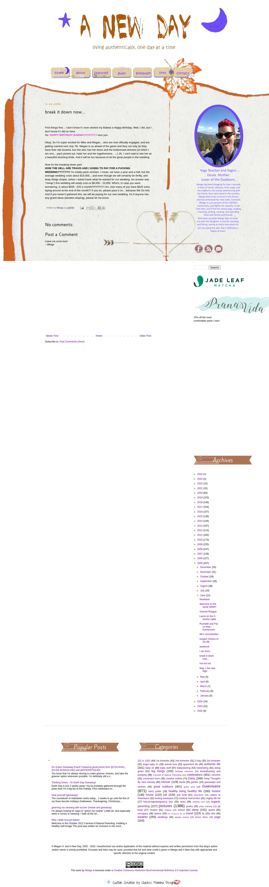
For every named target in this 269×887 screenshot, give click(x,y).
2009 (200, 544)
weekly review (182, 817)
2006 (200, 558)
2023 (200, 479)
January (204, 695)
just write (182, 795)
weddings (162, 817)
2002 (200, 710)
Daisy (191, 778)
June (203, 595)
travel (189, 813)
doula (182, 782)
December (206, 567)
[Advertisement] (207, 389)
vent (213, 813)
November (206, 572)
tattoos (157, 813)
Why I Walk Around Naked (66, 820)
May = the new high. (207, 669)
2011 (200, 535)
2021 (200, 488)
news (182, 801)
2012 (200, 530)
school (181, 810)
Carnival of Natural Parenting (167, 775)
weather (143, 817)
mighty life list (213, 798)
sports (211, 810)
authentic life (212, 764)
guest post (189, 787)
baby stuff (165, 768)
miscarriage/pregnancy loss (158, 801)
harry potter (154, 791)
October (204, 576)
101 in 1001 (144, 760)
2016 (200, 511)
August (204, 586)
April (202, 681)
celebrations (195, 774)
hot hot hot (205, 663)
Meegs (88, 870)
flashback (204, 599)
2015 (200, 516)
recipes (153, 810)
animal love (170, 764)
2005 (200, 563)
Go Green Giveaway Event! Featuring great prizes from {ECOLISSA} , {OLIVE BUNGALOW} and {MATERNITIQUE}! (89, 768)
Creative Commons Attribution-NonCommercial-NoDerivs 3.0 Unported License (155, 870)
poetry (189, 806)
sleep (195, 809)
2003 (200, 706)
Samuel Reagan (208, 611)
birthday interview (184, 771)
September (206, 581)
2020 (200, 493)
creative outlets (174, 778)
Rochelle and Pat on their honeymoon (208, 626)
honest (216, 791)
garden (194, 782)
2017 (200, 507)
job (165, 794)
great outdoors (163, 786)
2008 (200, 549)
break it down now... (206, 657)
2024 (200, 474)
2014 (200, 521)
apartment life (190, 764)
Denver (165, 782)
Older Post (145, 335)
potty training (205, 806)
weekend (204, 646)
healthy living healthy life (185, 791)
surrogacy (143, 813)
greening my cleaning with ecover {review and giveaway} (82, 807)
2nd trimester (182, 760)
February (205, 691)
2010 (200, 539)
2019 (200, 497)
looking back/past (164, 798)
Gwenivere (211, 786)
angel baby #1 (150, 764)
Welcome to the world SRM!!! (207, 605)
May (202, 676)
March (203, 686)
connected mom (151, 778)
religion (167, 810)
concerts (215, 775)
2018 (200, 502)
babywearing (183, 768)
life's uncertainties (208, 634)
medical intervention (189, 798)
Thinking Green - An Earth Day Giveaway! (74, 782)
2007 (200, 553)
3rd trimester (213, 760)
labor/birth (198, 795)
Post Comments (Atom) (72, 341)
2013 (200, 525)
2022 (200, 483)
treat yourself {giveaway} (65, 795)
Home (99, 335)
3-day (198, 760)
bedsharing (202, 768)
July (202, 590)
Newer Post (52, 335)
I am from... (205, 651)
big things (158, 771)
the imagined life (175, 814)
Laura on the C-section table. (208, 617)
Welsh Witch (201, 817)
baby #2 (149, 768)
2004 (200, 701)
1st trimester (162, 760)
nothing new (198, 802)
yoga (217, 817)
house (149, 794)
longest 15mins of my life (208, 640)
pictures (165, 806)
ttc (203, 813)
